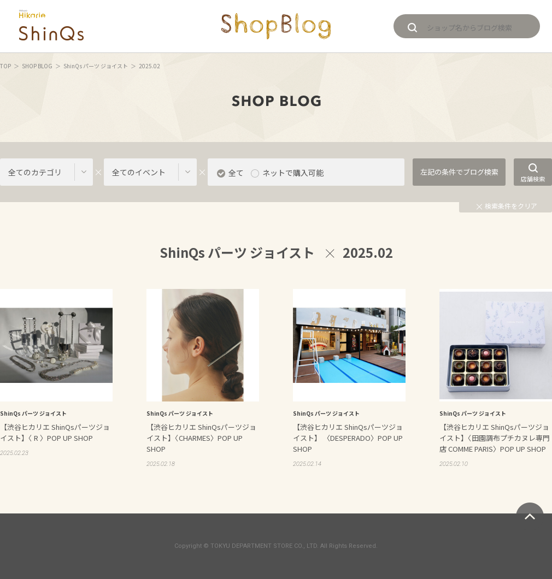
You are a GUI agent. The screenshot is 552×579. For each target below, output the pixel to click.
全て (236, 172)
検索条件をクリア (507, 205)
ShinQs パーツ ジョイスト (95, 66)
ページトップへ (530, 516)
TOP (5, 66)
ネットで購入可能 (293, 172)
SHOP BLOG (37, 66)
